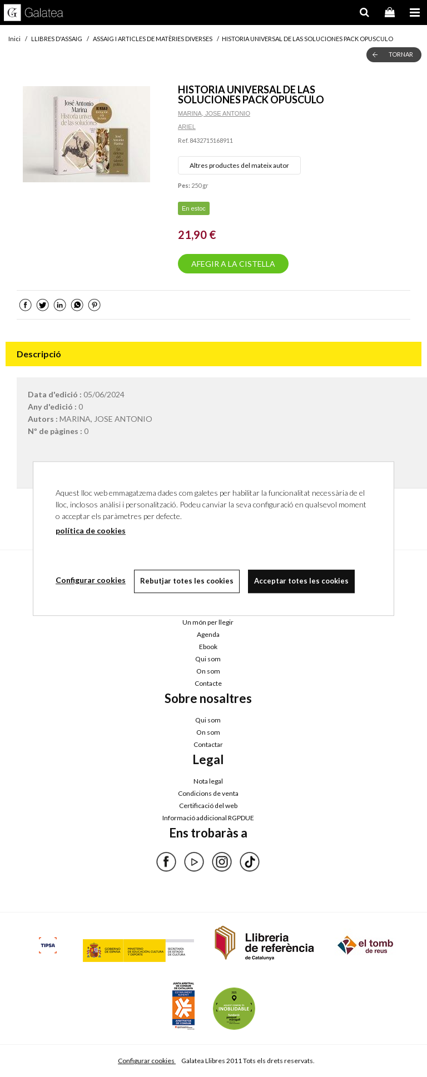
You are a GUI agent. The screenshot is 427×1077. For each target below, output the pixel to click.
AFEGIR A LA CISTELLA (233, 263)
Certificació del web (208, 805)
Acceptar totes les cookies (301, 580)
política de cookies (91, 530)
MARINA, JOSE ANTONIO (214, 113)
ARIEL (187, 126)
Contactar (208, 744)
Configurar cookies (147, 1060)
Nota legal (208, 781)
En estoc (194, 208)
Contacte (208, 683)
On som (208, 671)
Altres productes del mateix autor (239, 165)
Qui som (208, 659)
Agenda (208, 634)
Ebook (208, 646)
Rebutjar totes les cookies (187, 580)
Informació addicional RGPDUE (208, 818)
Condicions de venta (208, 793)
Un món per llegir (208, 622)
